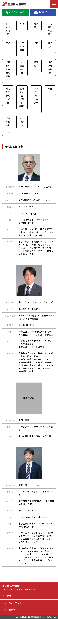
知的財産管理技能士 (8, 95)
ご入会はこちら (15, 12)
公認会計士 (50, 46)
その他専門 (22, 122)
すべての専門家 (8, 29)
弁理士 (8, 44)
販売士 (50, 90)
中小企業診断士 (22, 67)
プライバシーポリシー (13, 602)
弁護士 (22, 25)
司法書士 (36, 25)
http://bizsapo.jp (28, 213)
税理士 (36, 44)
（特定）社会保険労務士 (8, 71)
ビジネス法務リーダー (8, 125)
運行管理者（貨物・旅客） (22, 97)
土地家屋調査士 (22, 48)
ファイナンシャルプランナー (36, 99)
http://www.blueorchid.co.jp (33, 516)
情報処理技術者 (50, 67)
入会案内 (6, 595)
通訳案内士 (36, 66)
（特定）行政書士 (50, 29)
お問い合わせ (43, 12)
